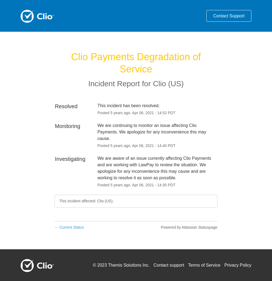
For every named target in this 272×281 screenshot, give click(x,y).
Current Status (69, 227)
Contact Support (229, 16)
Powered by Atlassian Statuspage (189, 227)
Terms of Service (204, 265)
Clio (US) (168, 83)
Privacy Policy (237, 265)
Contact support (168, 265)
